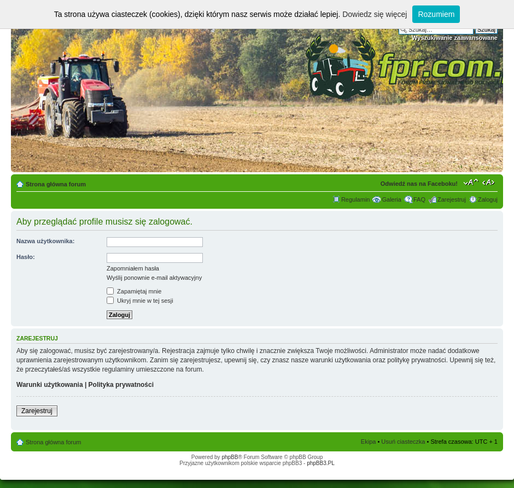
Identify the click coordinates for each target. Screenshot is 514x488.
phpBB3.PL (321, 463)
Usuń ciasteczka (403, 441)
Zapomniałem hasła (133, 268)
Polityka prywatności (121, 385)
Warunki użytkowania (49, 385)
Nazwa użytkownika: (45, 241)
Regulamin (355, 199)
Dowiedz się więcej (374, 14)
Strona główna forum (56, 184)
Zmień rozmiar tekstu (471, 182)
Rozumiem (436, 14)
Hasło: (25, 257)
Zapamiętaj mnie (134, 291)
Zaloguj (488, 199)
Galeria (391, 199)
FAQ (419, 199)
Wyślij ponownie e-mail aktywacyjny (154, 277)
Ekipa (368, 441)
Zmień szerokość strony (490, 182)
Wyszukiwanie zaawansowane (455, 37)
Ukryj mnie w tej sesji (140, 300)
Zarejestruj (451, 199)
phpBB (229, 457)
